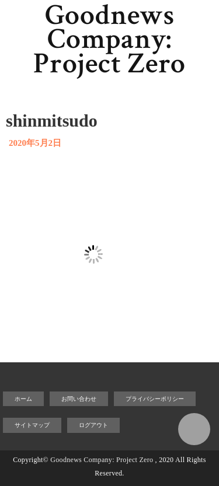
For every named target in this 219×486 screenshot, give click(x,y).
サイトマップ (32, 425)
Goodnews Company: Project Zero (109, 40)
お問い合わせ (78, 399)
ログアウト (93, 425)
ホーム (23, 399)
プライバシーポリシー (155, 399)
